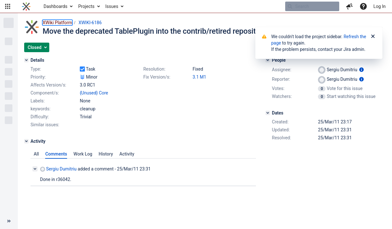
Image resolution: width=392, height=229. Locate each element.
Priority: (38, 77)
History (106, 153)
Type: (36, 69)
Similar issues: (45, 124)
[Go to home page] (26, 6)
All (36, 153)
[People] (267, 60)
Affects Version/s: (48, 84)
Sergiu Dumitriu (58, 169)
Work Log (82, 153)
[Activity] (26, 141)
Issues (111, 6)
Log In (380, 6)
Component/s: (45, 92)
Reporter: (281, 79)
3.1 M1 (199, 77)
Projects (86, 6)
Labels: (38, 100)
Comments (56, 153)
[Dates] (267, 113)
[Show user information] (361, 69)
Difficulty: (40, 116)
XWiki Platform (57, 22)
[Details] (26, 60)
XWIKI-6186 (90, 22)
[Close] (373, 36)
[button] (7, 6)
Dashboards (55, 6)
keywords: (41, 108)
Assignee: (281, 69)
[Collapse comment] (35, 168)
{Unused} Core (94, 92)
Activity (126, 153)
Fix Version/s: (156, 77)
